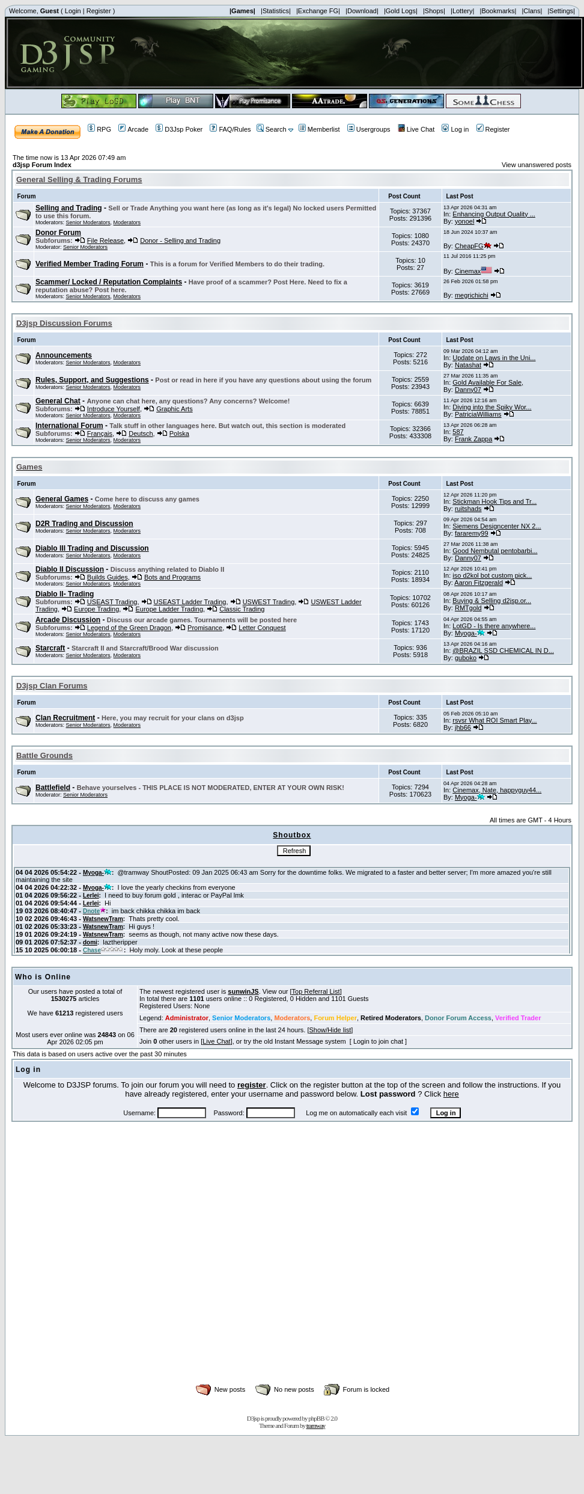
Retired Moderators (390, 1017)
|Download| (362, 10)
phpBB (316, 1418)
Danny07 (468, 389)
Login (73, 10)
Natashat (468, 365)
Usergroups (369, 129)
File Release (105, 240)
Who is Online (43, 977)
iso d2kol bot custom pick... (492, 575)
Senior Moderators (88, 222)
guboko (465, 657)
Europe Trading (96, 609)
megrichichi (471, 295)
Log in (455, 129)
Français (99, 433)
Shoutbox (292, 835)
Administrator (186, 1017)
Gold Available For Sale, (487, 382)
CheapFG (473, 246)
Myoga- (470, 633)
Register (99, 10)
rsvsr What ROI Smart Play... (494, 720)
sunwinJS (243, 991)
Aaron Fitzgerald (478, 582)
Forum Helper (335, 1017)
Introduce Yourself (113, 408)
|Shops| (434, 10)
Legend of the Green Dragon (129, 627)
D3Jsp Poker (179, 129)
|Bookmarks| (498, 10)
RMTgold (468, 607)
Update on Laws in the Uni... (493, 357)
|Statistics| (276, 10)
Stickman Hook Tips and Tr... (494, 501)
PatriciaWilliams (478, 414)
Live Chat (416, 129)
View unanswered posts (536, 164)
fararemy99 (471, 533)
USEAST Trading (112, 601)
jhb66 (463, 727)
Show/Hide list (330, 1029)
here (451, 1093)
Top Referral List (316, 991)
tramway (315, 1425)
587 (457, 431)
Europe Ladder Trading (169, 609)
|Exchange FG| (318, 10)
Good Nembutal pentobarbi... (494, 550)
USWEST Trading (269, 601)
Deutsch (141, 433)
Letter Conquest (262, 627)
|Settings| (560, 10)
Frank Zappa (473, 438)
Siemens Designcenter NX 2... (496, 526)
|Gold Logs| (401, 10)
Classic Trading (241, 609)
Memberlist (319, 129)
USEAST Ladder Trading (190, 601)
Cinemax (473, 271)
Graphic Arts (174, 408)
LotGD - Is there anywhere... (493, 625)
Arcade (133, 129)
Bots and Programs (172, 577)
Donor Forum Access (458, 1017)
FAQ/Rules (230, 129)
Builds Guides (107, 577)
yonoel (464, 221)
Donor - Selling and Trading (180, 240)
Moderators (127, 222)
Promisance (204, 627)
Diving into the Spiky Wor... (491, 407)
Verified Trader (518, 1017)
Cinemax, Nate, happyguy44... (496, 790)
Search (272, 129)
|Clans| (532, 10)
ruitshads (468, 508)
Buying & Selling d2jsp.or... (491, 600)
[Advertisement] (112, 1266)
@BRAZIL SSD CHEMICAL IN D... (503, 650)
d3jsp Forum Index (42, 164)
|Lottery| (462, 10)
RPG (99, 129)
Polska (179, 433)
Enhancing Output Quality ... (493, 214)
